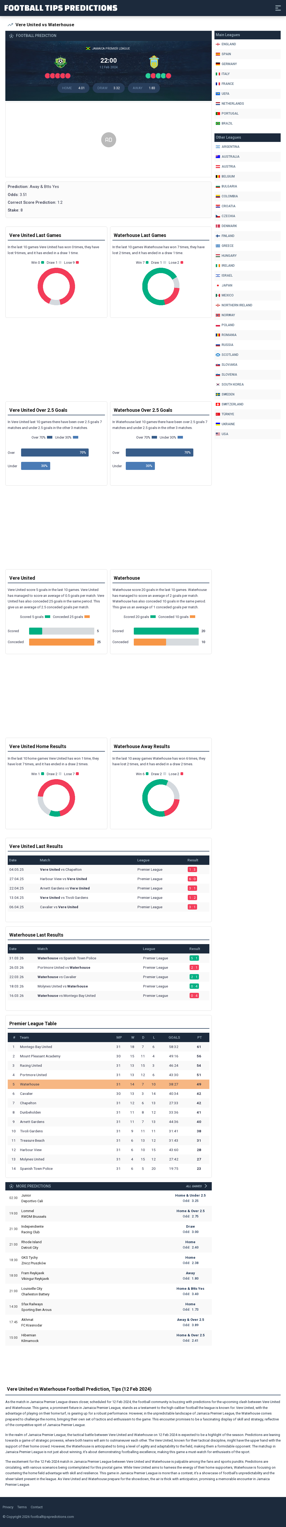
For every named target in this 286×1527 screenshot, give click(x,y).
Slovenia (226, 374)
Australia (228, 156)
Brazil (224, 123)
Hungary (226, 256)
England (226, 44)
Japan (224, 285)
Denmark (226, 226)
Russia (224, 345)
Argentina (228, 147)
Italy (223, 74)
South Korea (230, 384)
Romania (226, 335)
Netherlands (230, 103)
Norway (225, 315)
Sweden (225, 394)
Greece (225, 246)
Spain (223, 54)
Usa (222, 434)
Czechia (225, 216)
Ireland (225, 265)
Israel (224, 275)
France (225, 84)
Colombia (227, 196)
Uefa (222, 94)
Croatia (226, 206)
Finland (225, 236)
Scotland (227, 355)
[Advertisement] (108, 140)
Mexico (225, 295)
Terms (22, 1507)
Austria (226, 166)
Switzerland (230, 404)
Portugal (227, 113)
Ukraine (225, 424)
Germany (226, 64)
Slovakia (226, 365)
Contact (37, 1507)
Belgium (225, 176)
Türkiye (225, 414)
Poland (225, 325)
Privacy (8, 1507)
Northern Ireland (234, 305)
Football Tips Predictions (60, 7)
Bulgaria (226, 186)
